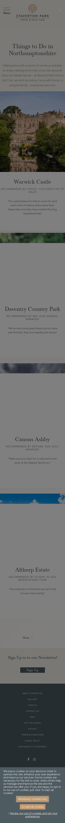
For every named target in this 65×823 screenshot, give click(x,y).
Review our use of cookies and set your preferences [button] (33, 815)
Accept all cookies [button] (32, 806)
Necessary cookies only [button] (32, 799)
